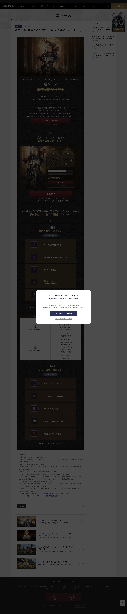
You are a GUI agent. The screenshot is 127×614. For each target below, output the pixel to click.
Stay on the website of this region (63, 318)
